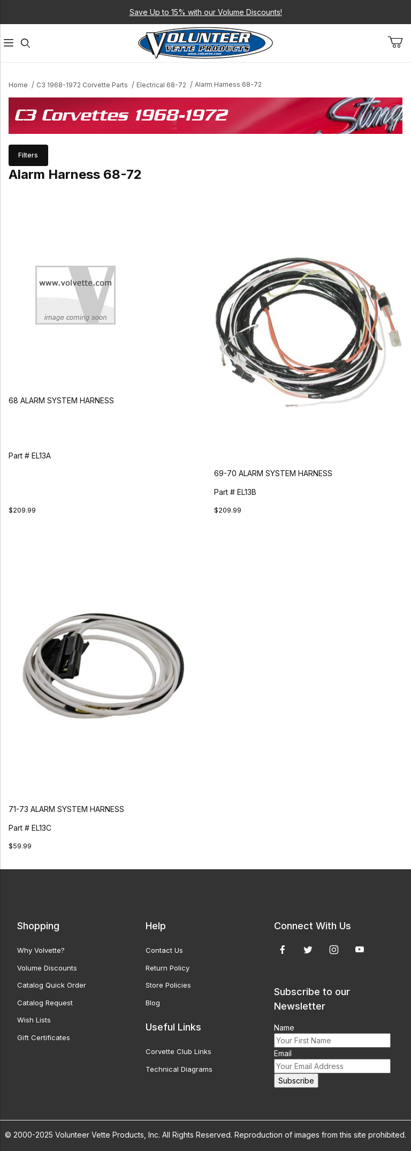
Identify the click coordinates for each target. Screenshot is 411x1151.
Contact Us (164, 950)
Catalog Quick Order (51, 985)
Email (283, 1053)
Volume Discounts (47, 968)
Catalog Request (45, 1002)
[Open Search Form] (25, 43)
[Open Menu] (8, 43)
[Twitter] (308, 949)
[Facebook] (282, 949)
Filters (28, 155)
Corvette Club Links (178, 1051)
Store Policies (168, 985)
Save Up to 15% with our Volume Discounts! (206, 12)
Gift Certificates (43, 1037)
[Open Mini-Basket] (399, 42)
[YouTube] (359, 949)
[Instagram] (334, 949)
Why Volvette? (41, 950)
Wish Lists (34, 1019)
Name (284, 1027)
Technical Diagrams (179, 1069)
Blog (153, 1002)
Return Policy (167, 968)
